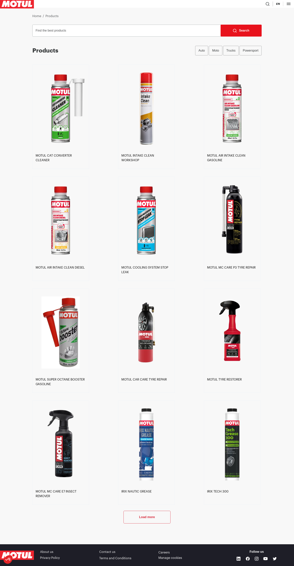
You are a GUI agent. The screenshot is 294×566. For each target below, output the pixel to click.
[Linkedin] (238, 559)
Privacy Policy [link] (50, 558)
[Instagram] (257, 559)
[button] (8, 559)
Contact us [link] (107, 552)
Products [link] (52, 17)
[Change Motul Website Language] (289, 5)
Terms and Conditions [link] (115, 558)
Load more (147, 531)
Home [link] (36, 17)
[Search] (241, 32)
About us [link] (46, 552)
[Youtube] (265, 559)
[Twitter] (274, 559)
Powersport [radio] (250, 52)
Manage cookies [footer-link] (170, 558)
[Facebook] (247, 559)
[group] (228, 52)
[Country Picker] (278, 5)
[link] (61, 172)
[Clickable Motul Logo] (17, 4)
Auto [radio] (201, 52)
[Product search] (267, 5)
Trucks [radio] (230, 52)
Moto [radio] (215, 52)
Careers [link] (164, 552)
